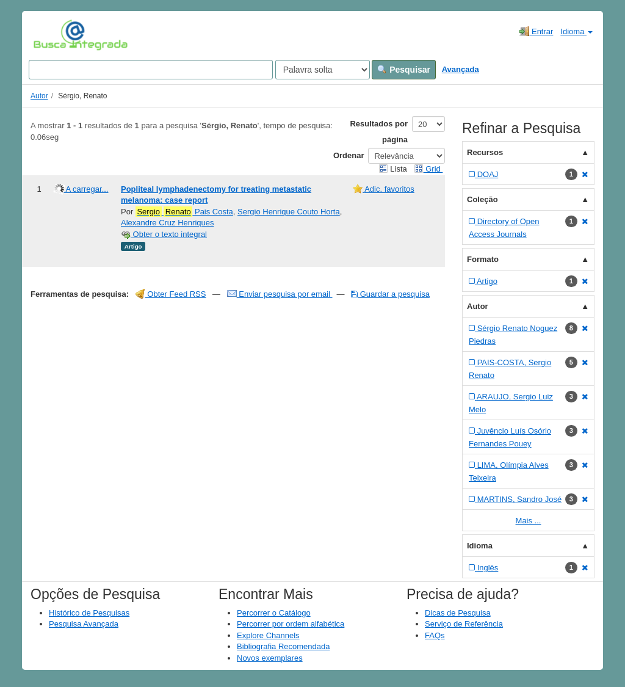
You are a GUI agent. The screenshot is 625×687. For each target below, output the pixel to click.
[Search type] (322, 69)
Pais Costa (184, 211)
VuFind (52, 35)
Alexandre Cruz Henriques (167, 222)
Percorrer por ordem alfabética (290, 623)
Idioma (576, 31)
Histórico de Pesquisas (89, 612)
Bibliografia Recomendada (283, 646)
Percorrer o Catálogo (274, 612)
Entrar (536, 31)
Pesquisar (403, 70)
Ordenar (348, 155)
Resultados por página (379, 131)
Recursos (485, 152)
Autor (39, 96)
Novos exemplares (270, 658)
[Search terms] (151, 69)
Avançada (460, 69)
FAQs (435, 635)
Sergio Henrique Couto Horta (288, 211)
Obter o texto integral (164, 234)
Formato (483, 259)
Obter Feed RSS (170, 294)
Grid (428, 168)
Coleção (482, 199)
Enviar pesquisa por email (280, 294)
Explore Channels (268, 635)
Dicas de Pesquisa (458, 612)
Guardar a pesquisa (390, 294)
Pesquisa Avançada (83, 623)
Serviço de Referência (464, 623)
